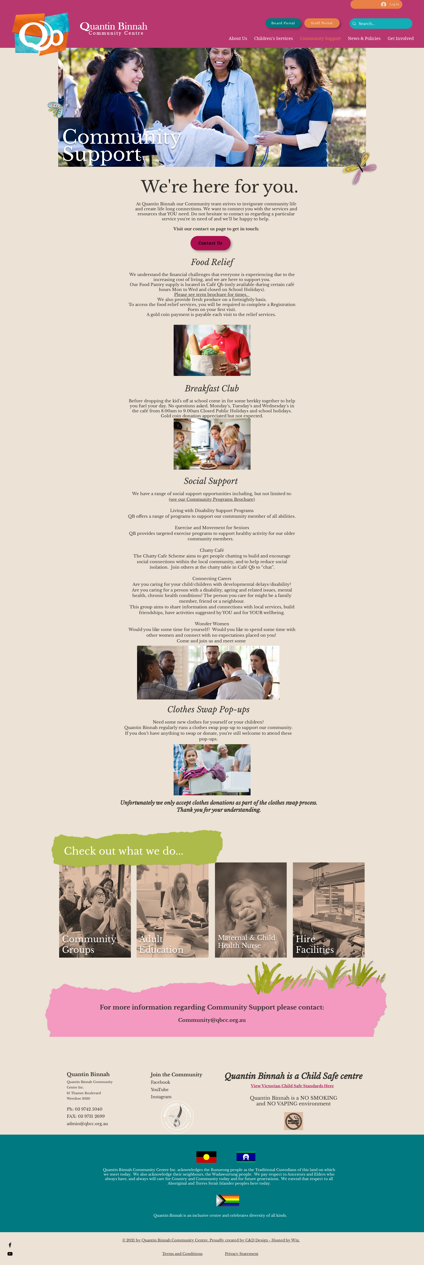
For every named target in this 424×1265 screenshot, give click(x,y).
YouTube (160, 1089)
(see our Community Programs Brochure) (212, 499)
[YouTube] (10, 1254)
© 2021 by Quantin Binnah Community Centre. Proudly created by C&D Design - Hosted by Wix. (211, 1240)
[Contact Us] (211, 243)
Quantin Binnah (88, 1074)
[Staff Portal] (322, 23)
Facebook (161, 1082)
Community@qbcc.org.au (212, 1020)
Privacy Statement (241, 1253)
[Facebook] (10, 1245)
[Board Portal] (283, 23)
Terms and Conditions (182, 1253)
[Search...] (380, 23)
